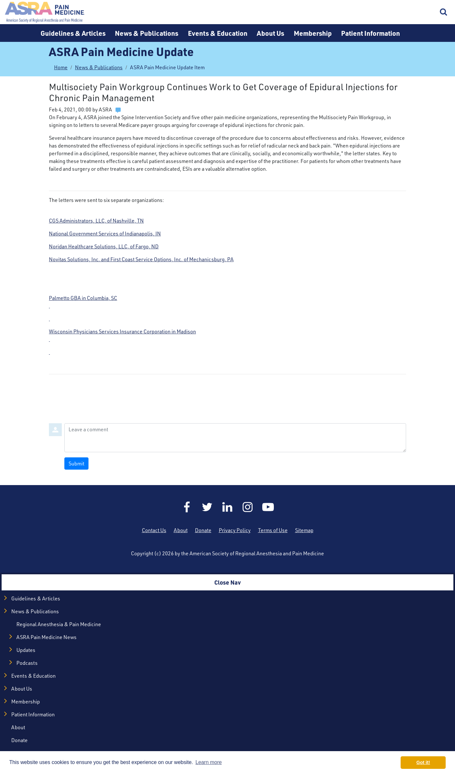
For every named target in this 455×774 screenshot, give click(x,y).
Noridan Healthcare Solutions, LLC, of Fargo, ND (104, 246)
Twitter (207, 507)
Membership (313, 33)
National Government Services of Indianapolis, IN (105, 233)
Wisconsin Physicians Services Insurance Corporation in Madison (227, 342)
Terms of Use (273, 530)
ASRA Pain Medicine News (46, 637)
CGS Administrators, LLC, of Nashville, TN (96, 220)
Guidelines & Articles (73, 33)
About (181, 530)
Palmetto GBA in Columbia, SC (227, 308)
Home (45, 12)
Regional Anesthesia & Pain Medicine (58, 624)
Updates (25, 650)
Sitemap (304, 530)
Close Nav (227, 582)
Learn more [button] (208, 762)
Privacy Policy (235, 530)
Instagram (247, 507)
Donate (203, 530)
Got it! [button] (423, 762)
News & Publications (146, 33)
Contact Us (154, 530)
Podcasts (27, 663)
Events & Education (217, 33)
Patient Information (370, 33)
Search (443, 12)
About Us (270, 33)
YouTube (268, 507)
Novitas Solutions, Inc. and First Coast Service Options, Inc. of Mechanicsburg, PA (141, 259)
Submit (76, 463)
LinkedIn (227, 507)
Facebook (187, 507)
